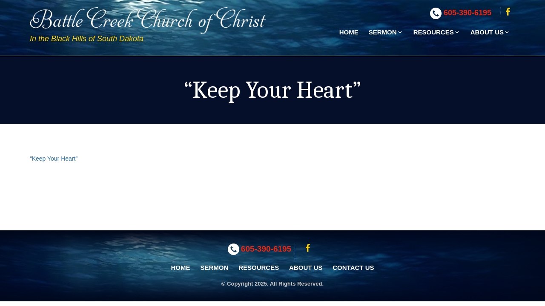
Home (349, 32)
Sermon (386, 32)
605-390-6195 (467, 12)
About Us (490, 32)
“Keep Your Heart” (53, 158)
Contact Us (353, 267)
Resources (436, 32)
